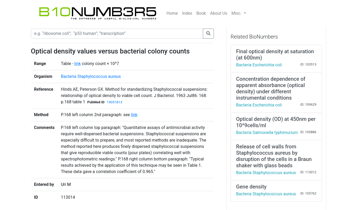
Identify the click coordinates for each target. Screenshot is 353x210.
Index (187, 13)
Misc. (237, 13)
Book (201, 13)
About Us (218, 13)
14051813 (114, 102)
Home (172, 13)
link (77, 63)
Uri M (66, 184)
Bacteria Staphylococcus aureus (91, 76)
